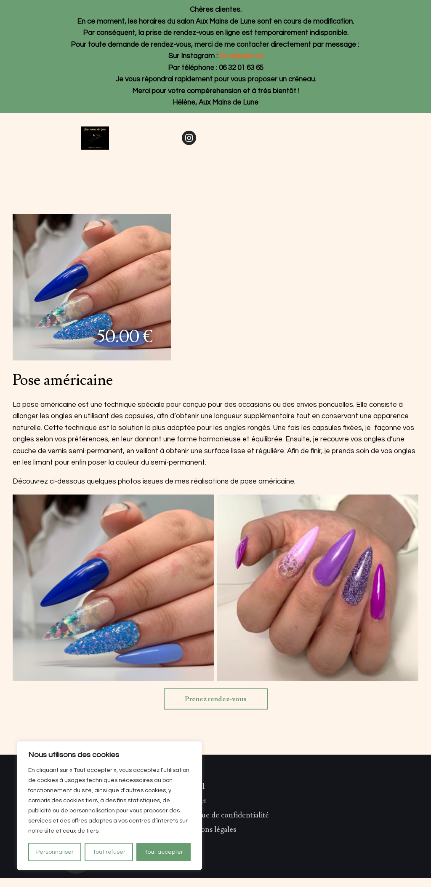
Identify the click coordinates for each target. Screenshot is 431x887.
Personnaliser (55, 852)
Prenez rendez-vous (216, 699)
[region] (109, 805)
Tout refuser (109, 852)
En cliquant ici (241, 56)
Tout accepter (163, 852)
